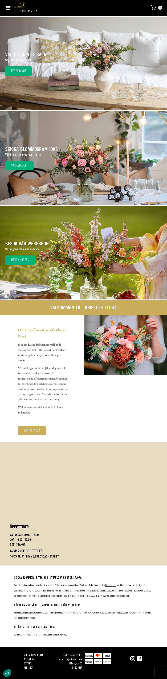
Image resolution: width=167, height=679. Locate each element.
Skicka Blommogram (33, 655)
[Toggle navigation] (7, 7)
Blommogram (110, 585)
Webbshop (28, 668)
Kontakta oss (32, 430)
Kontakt (27, 663)
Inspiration (29, 659)
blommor (41, 613)
